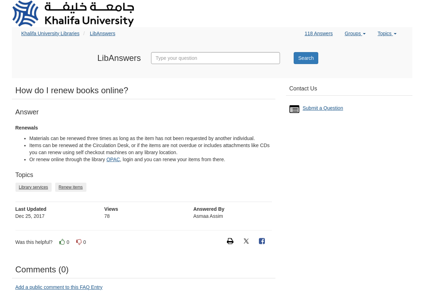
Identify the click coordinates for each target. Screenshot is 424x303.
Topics (387, 33)
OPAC (113, 159)
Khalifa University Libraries (50, 33)
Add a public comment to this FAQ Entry (59, 287)
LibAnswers (102, 33)
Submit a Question (323, 108)
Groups (355, 33)
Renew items (71, 187)
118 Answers (319, 33)
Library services (33, 187)
